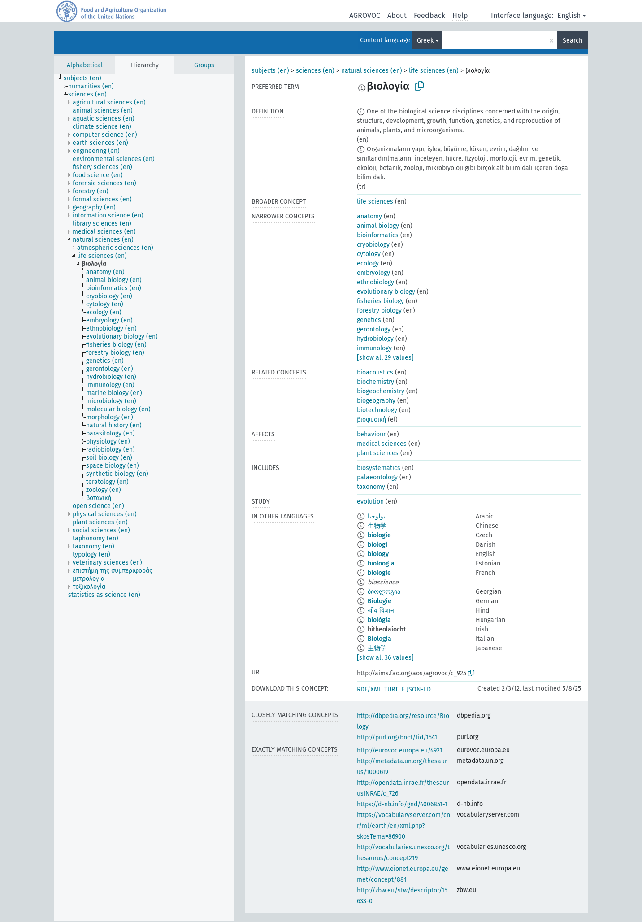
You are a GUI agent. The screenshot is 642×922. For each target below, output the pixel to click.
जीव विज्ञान (381, 610)
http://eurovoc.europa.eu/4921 (399, 750)
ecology (368, 263)
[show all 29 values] (385, 357)
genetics (369, 320)
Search (572, 40)
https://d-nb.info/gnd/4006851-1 (402, 804)
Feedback (429, 15)
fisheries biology (380, 301)
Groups (204, 65)
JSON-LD (419, 689)
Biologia (379, 639)
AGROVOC (364, 15)
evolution (370, 501)
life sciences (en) (434, 70)
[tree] (144, 497)
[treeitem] (86, 78)
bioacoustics (375, 372)
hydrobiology (375, 339)
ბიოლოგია (384, 592)
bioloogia (381, 563)
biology (378, 554)
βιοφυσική (371, 419)
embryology (373, 273)
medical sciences (382, 444)
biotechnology (377, 410)
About (397, 15)
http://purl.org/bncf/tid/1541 (397, 737)
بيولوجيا (377, 516)
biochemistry (375, 382)
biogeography (376, 400)
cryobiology (373, 244)
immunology (374, 348)
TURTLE (394, 689)
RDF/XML (369, 689)
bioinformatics (378, 235)
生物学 (377, 526)
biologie (379, 535)
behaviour (371, 434)
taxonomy (371, 487)
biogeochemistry (380, 391)
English (569, 15)
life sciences (375, 201)
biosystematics (378, 468)
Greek (425, 40)
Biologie (379, 601)
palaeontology (377, 477)
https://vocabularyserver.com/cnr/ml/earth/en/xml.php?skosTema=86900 (403, 825)
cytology (369, 254)
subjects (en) (270, 70)
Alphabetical (85, 65)
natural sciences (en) (371, 70)
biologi (377, 544)
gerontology (373, 329)
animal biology (378, 226)
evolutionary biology (386, 292)
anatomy (369, 216)
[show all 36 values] (385, 657)
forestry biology (379, 310)
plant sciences (378, 453)
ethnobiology (375, 282)
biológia (379, 620)
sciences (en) (315, 70)
